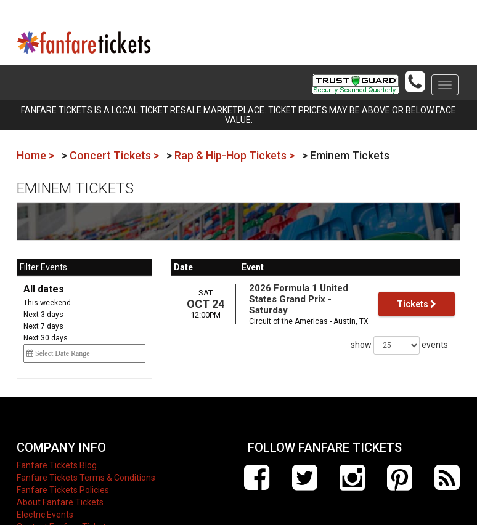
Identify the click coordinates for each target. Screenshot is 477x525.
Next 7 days (43, 326)
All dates (43, 289)
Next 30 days (45, 338)
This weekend (47, 303)
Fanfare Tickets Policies (63, 490)
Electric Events (45, 514)
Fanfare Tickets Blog (57, 465)
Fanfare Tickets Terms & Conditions (86, 478)
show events (399, 345)
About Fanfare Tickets (60, 502)
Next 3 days (43, 314)
